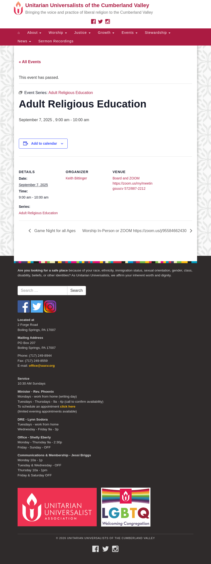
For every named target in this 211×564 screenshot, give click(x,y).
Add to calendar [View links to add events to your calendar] (44, 143)
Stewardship (157, 33)
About (34, 33)
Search (76, 290)
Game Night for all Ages (54, 231)
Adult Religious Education (38, 213)
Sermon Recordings (56, 41)
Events (129, 33)
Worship (58, 33)
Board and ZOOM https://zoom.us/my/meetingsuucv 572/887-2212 (132, 183)
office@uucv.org (42, 365)
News (24, 41)
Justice (82, 33)
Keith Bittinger (76, 178)
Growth (106, 33)
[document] (105, 151)
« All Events (30, 62)
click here (67, 406)
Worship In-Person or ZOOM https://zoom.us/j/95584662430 (135, 231)
